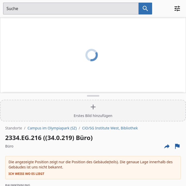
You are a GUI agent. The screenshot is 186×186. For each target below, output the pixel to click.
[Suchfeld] (70, 8)
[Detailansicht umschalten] (93, 96)
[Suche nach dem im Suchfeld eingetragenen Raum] (145, 8)
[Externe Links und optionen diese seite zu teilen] (166, 146)
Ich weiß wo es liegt (26, 174)
